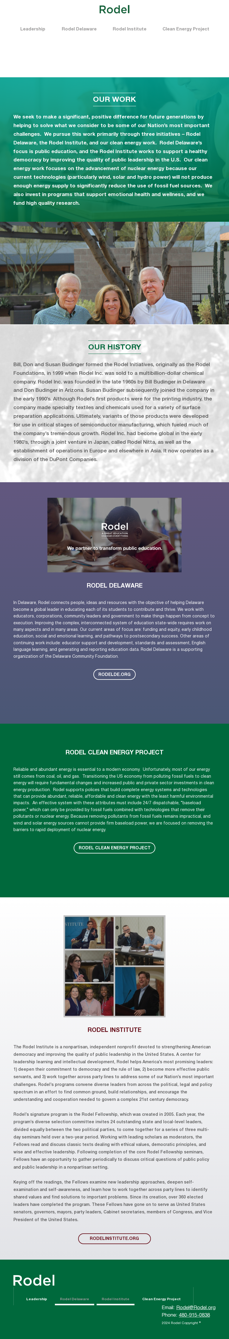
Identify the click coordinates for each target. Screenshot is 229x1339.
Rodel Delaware (79, 29)
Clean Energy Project (186, 29)
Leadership (32, 29)
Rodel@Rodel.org (196, 1308)
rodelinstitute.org (114, 1239)
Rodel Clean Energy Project (115, 848)
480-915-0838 (194, 1315)
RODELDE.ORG (114, 675)
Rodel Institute (129, 29)
